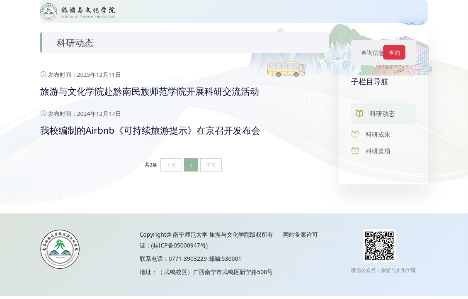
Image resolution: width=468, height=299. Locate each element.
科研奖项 (378, 151)
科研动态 (382, 113)
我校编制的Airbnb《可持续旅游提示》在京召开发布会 (150, 130)
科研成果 (378, 134)
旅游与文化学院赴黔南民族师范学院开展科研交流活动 (149, 91)
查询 (394, 52)
